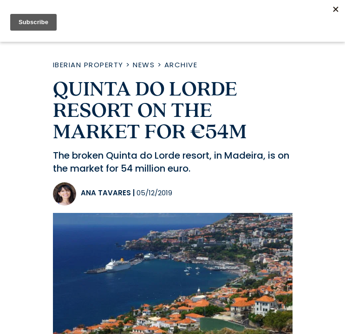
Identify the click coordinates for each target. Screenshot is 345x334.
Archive (181, 65)
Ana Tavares (106, 193)
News (144, 65)
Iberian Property (88, 65)
